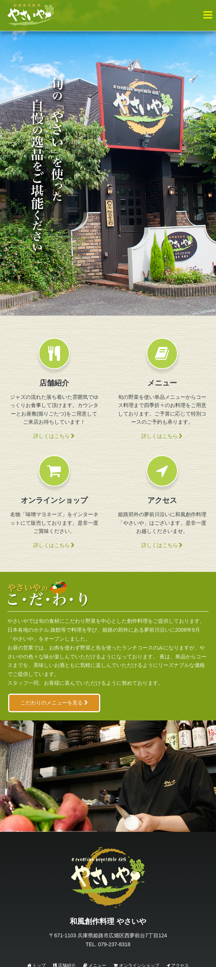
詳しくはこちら (54, 436)
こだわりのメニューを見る (54, 703)
